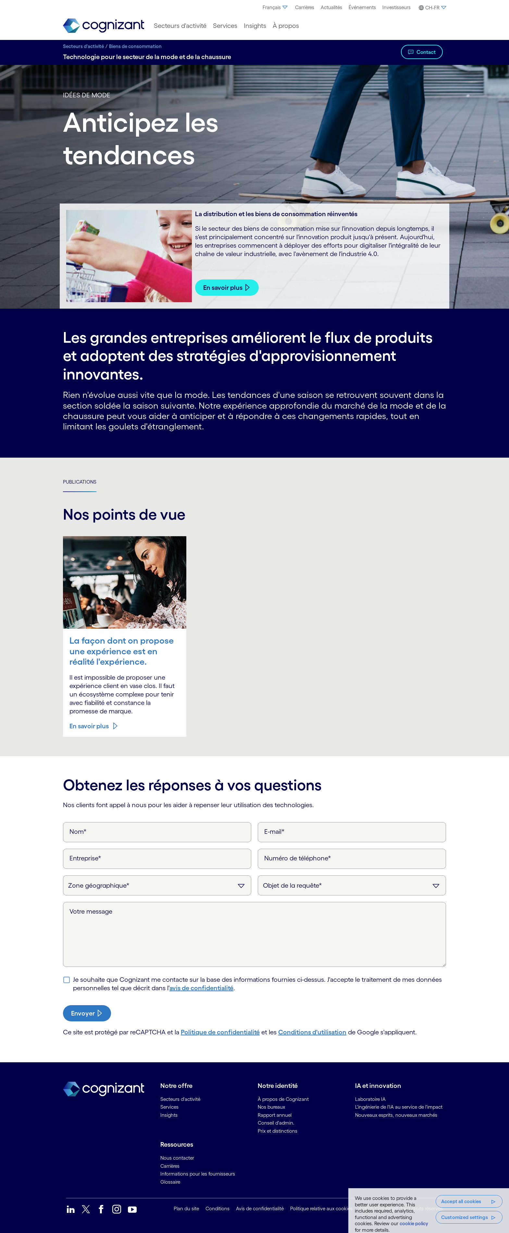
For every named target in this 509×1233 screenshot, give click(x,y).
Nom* (78, 831)
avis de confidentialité (201, 988)
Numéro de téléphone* (297, 858)
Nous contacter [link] (177, 1158)
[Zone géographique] (157, 885)
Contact (426, 52)
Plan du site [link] (186, 1208)
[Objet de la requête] (352, 885)
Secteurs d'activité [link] (180, 1099)
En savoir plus (222, 287)
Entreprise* (85, 858)
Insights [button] (255, 25)
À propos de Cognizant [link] (283, 1099)
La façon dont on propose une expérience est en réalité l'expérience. (121, 650)
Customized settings (464, 1217)
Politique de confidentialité (220, 1032)
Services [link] (169, 1107)
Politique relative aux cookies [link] (321, 1208)
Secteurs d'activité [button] (180, 25)
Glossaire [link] (170, 1182)
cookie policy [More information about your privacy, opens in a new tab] (414, 1223)
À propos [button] (286, 25)
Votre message (90, 911)
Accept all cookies (461, 1201)
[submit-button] (87, 1013)
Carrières (304, 7)
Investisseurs (396, 7)
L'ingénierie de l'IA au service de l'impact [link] (398, 1107)
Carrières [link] (170, 1166)
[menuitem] (275, 7)
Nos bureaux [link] (271, 1107)
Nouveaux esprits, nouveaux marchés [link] (396, 1115)
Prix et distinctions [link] (277, 1131)
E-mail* (274, 831)
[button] (431, 8)
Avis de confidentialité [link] (260, 1208)
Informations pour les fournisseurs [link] (197, 1174)
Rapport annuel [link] (275, 1115)
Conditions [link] (217, 1208)
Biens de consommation (135, 46)
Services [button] (225, 25)
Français (276, 7)
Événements (362, 7)
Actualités (331, 7)
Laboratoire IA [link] (370, 1099)
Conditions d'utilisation (312, 1032)
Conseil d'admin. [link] (276, 1123)
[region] (428, 1210)
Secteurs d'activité (83, 46)
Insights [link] (169, 1115)
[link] (103, 25)
